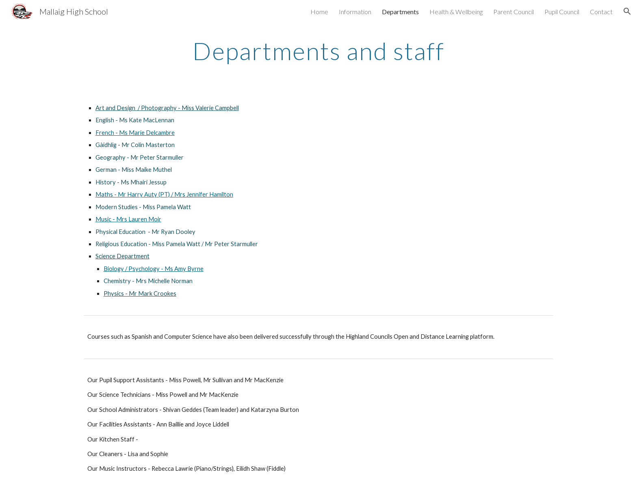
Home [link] (319, 11)
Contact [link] (601, 11)
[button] (627, 11)
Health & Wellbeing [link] (456, 11)
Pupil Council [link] (561, 11)
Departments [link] (400, 11)
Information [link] (355, 11)
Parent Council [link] (513, 11)
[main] (318, 50)
